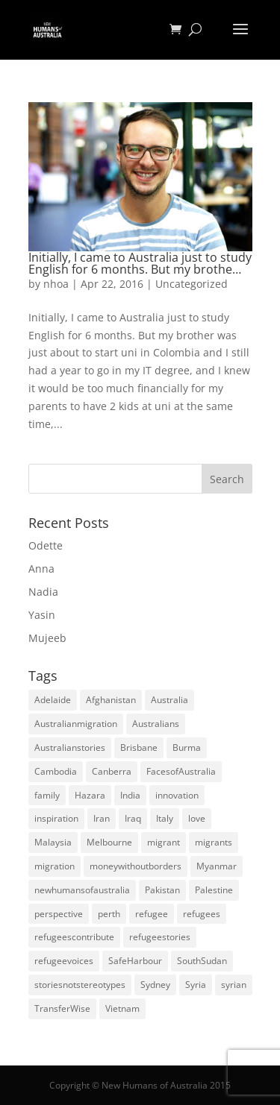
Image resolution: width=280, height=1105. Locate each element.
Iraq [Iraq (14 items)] (133, 818)
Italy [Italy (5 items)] (164, 818)
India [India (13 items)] (130, 795)
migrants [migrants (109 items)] (213, 842)
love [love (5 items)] (196, 818)
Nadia (43, 592)
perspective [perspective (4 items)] (58, 913)
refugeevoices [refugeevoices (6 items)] (63, 960)
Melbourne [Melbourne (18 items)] (109, 842)
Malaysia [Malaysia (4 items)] (53, 842)
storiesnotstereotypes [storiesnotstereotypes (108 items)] (79, 984)
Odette (45, 545)
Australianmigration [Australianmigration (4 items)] (75, 723)
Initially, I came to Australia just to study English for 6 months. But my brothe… (140, 263)
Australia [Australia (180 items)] (169, 699)
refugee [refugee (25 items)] (151, 913)
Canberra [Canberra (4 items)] (111, 771)
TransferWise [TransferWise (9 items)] (62, 1008)
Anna (41, 568)
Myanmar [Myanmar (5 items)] (216, 866)
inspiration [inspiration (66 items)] (56, 818)
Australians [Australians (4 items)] (155, 723)
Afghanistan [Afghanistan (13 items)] (111, 699)
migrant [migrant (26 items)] (163, 842)
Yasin (41, 615)
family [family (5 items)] (47, 795)
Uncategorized (191, 284)
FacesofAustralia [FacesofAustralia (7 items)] (181, 771)
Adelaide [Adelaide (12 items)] (52, 699)
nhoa (56, 284)
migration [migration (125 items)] (54, 866)
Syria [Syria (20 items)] (195, 984)
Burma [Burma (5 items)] (186, 747)
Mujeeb (47, 638)
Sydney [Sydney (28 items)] (155, 984)
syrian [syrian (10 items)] (233, 984)
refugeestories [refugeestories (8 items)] (159, 937)
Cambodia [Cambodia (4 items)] (55, 771)
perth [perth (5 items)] (109, 913)
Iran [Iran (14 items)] (101, 818)
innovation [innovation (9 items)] (177, 795)
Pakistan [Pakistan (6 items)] (162, 890)
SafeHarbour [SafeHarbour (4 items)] (135, 960)
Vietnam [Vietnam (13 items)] (122, 1008)
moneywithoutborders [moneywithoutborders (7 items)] (135, 866)
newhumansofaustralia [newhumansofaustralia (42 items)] (82, 890)
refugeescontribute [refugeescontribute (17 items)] (74, 937)
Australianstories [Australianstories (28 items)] (69, 747)
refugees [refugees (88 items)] (201, 913)
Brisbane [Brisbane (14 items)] (139, 747)
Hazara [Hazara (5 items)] (90, 795)
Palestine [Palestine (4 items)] (214, 890)
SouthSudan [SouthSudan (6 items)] (202, 960)
